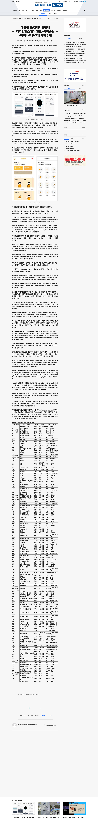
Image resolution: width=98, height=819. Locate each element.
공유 (57, 19)
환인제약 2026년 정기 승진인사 (70, 144)
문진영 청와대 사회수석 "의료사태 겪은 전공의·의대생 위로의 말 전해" (76, 49)
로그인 (60, 1)
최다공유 (80, 38)
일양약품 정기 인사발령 (68, 146)
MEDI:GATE (82, 1)
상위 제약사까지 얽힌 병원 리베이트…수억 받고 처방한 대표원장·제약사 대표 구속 (76, 51)
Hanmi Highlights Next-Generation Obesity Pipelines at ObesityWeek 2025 (75, 116)
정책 (37, 10)
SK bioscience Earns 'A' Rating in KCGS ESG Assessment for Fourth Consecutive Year (75, 118)
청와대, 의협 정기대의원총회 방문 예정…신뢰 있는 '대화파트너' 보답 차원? (76, 62)
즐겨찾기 (76, 1)
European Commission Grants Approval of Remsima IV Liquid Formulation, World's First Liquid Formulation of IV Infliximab (75, 122)
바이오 (55, 14)
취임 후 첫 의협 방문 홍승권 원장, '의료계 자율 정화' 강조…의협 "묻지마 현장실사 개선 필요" (76, 53)
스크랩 (31, 715)
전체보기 (83, 85)
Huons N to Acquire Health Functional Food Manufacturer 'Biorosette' (75, 120)
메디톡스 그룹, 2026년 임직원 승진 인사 (72, 151)
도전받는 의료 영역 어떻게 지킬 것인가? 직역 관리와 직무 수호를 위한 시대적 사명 (76, 58)
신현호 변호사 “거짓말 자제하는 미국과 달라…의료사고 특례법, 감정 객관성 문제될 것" (76, 42)
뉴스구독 (70, 1)
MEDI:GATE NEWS (49, 4)
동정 (77, 138)
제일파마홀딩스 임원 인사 (69, 148)
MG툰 (80, 88)
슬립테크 (65, 10)
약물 (50, 14)
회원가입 (65, 1)
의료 (33, 10)
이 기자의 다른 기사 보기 (51, 725)
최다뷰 (69, 38)
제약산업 (43, 14)
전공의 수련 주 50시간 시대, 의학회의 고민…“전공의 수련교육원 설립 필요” (76, 46)
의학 (41, 10)
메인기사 (15, 10)
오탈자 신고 (22, 715)
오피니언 (59, 10)
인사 (66, 138)
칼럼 (69, 88)
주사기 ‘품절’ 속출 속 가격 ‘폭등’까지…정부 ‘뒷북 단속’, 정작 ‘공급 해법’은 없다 (76, 60)
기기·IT (53, 10)
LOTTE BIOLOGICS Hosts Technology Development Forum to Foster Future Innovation (75, 113)
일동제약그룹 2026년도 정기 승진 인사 (71, 141)
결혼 (72, 138)
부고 (83, 138)
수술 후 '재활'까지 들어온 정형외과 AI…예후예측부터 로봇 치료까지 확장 (76, 44)
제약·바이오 (46, 10)
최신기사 (21, 10)
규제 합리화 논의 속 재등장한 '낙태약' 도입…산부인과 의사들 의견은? (76, 56)
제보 (50, 19)
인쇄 (38, 715)
